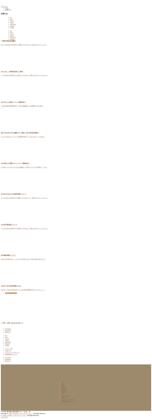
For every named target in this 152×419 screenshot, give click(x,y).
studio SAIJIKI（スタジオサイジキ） (21, 413)
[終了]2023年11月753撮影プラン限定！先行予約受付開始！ (20, 133)
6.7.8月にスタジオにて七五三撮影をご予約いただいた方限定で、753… (24, 167)
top (11, 17)
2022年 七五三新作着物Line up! (11, 286)
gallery (12, 22)
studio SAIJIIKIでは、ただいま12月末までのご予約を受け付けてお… (23, 259)
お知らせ (8, 350)
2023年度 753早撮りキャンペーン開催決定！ (15, 163)
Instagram (13, 24)
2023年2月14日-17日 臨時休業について (13, 194)
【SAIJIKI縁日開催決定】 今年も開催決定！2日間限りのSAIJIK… (22, 106)
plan (11, 19)
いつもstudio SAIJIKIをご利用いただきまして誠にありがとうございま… (24, 75)
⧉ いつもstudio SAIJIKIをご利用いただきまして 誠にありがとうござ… (24, 45)
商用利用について (11, 354)
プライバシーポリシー (12, 352)
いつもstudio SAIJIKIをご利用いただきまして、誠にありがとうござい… (24, 198)
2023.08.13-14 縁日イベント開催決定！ (13, 102)
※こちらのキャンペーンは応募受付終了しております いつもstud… (23, 136)
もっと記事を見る (11, 293)
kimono (12, 26)
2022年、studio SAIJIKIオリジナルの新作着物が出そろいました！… (23, 290)
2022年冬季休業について (9, 224)
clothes (12, 28)
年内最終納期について (8, 255)
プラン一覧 (8, 348)
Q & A (12, 21)
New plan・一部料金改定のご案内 (12, 71)
